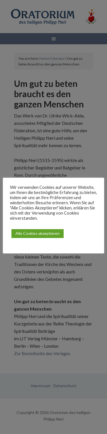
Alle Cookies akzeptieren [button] (37, 233)
